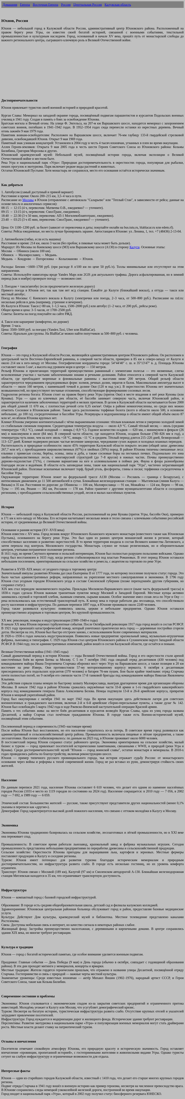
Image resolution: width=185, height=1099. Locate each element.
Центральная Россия (87, 4)
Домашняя (10, 4)
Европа (25, 4)
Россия (66, 4)
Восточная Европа (45, 4)
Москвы (28, 200)
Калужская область (118, 4)
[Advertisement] (92, 72)
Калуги (134, 247)
